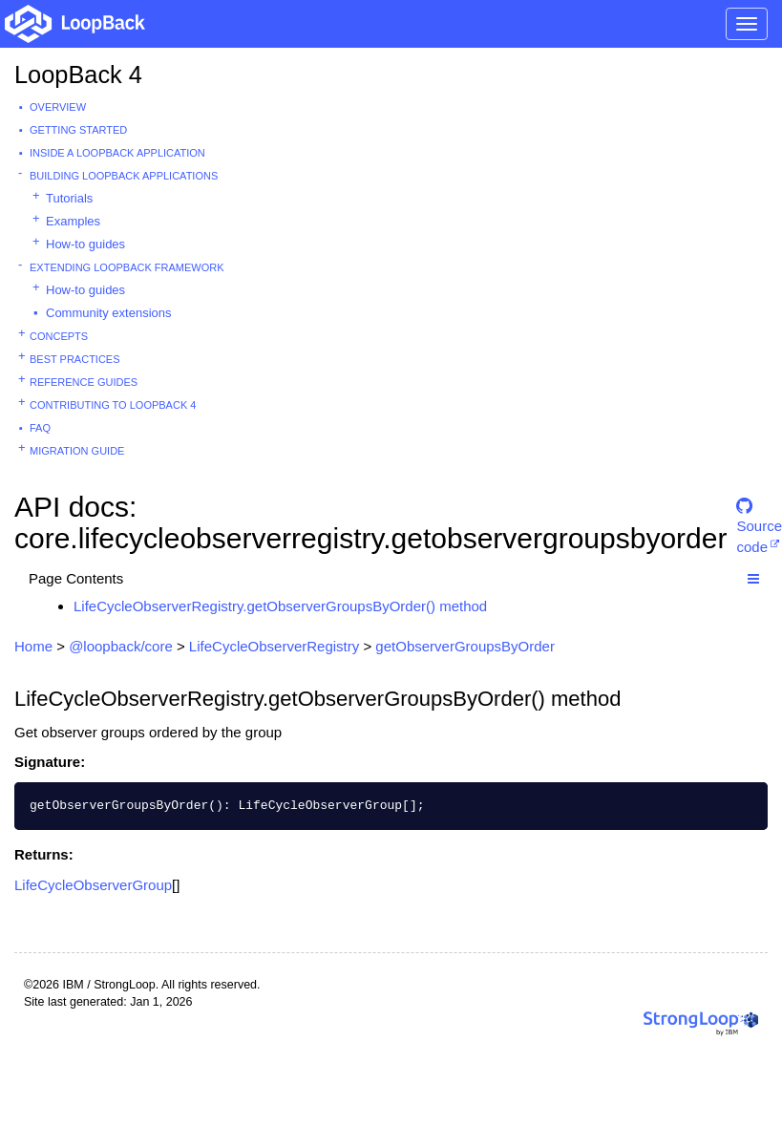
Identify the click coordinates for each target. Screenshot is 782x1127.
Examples (73, 221)
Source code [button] (759, 514)
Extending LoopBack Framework (127, 267)
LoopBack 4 (78, 74)
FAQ (40, 428)
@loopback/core (121, 646)
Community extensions (109, 313)
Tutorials (69, 198)
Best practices (75, 359)
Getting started (78, 130)
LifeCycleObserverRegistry (274, 646)
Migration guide (77, 451)
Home (33, 646)
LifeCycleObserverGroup (93, 885)
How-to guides (85, 244)
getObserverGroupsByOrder (465, 646)
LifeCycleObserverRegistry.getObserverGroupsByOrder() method (280, 606)
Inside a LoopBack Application (117, 153)
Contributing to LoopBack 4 (113, 405)
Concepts (59, 336)
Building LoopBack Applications (124, 175)
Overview (58, 107)
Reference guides (83, 382)
